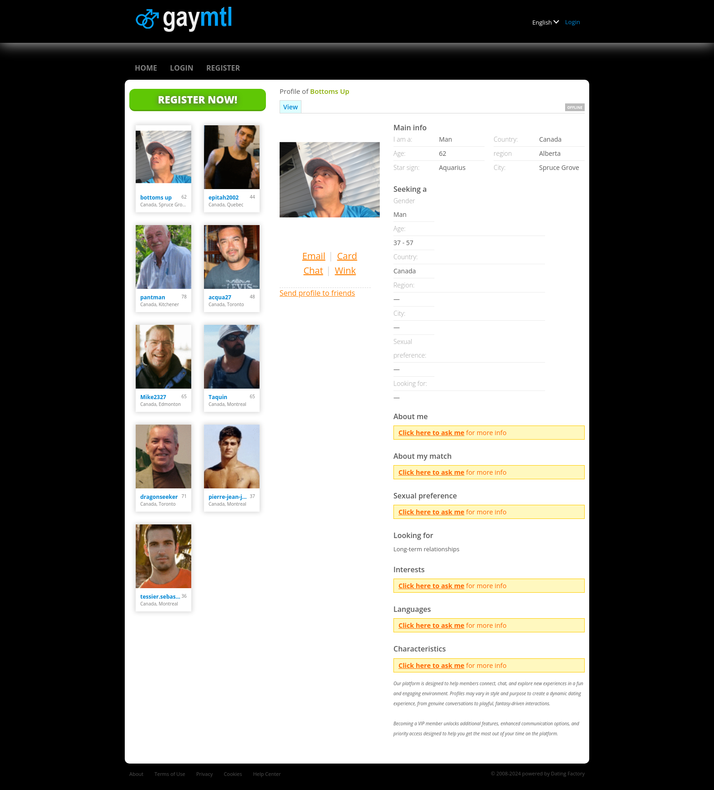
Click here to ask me (431, 432)
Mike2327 (153, 397)
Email (314, 256)
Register (223, 68)
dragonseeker (159, 497)
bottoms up (156, 197)
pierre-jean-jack (229, 497)
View (290, 107)
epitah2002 (224, 197)
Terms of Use (169, 773)
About (136, 773)
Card (347, 256)
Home (146, 68)
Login (572, 22)
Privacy (204, 773)
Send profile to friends (317, 293)
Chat (313, 270)
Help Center (267, 773)
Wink (345, 270)
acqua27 (220, 297)
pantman (152, 297)
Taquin (218, 397)
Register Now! (197, 99)
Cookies (233, 773)
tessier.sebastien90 (161, 596)
